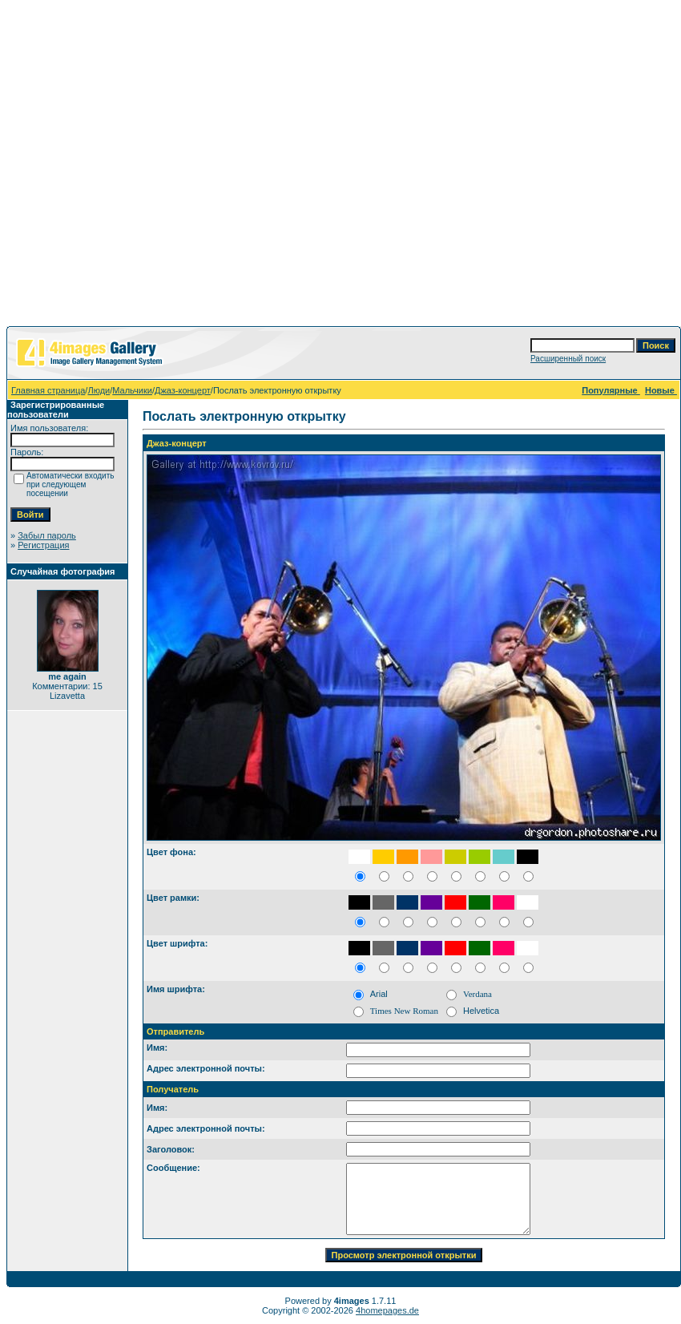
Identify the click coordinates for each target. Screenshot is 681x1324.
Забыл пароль (47, 535)
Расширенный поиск (568, 358)
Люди (98, 390)
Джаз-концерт (183, 390)
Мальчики (132, 390)
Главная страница (48, 390)
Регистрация (43, 545)
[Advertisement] (150, 166)
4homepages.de (387, 1310)
